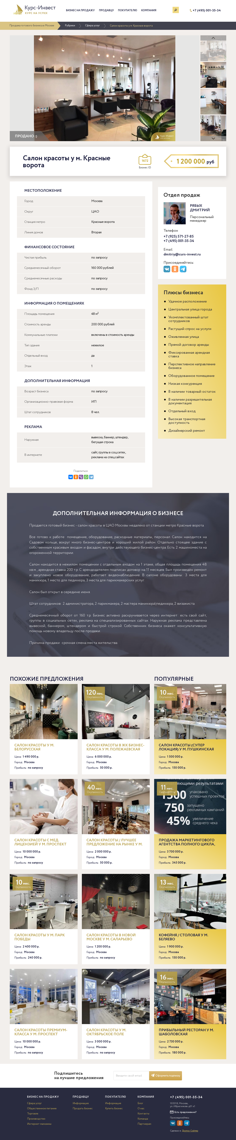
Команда (143, 1119)
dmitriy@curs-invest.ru (182, 254)
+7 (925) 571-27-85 (179, 236)
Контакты (143, 1114)
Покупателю (127, 10)
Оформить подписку (165, 1076)
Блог (140, 1103)
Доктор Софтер (190, 1131)
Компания (148, 10)
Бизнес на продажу (80, 10)
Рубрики (70, 25)
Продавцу (106, 10)
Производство (36, 1119)
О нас (141, 1108)
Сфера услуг (92, 25)
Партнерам (144, 1124)
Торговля (32, 1114)
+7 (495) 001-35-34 (207, 10)
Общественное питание (42, 1108)
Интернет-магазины (39, 1124)
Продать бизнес (83, 1108)
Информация (81, 1103)
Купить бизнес (114, 1108)
